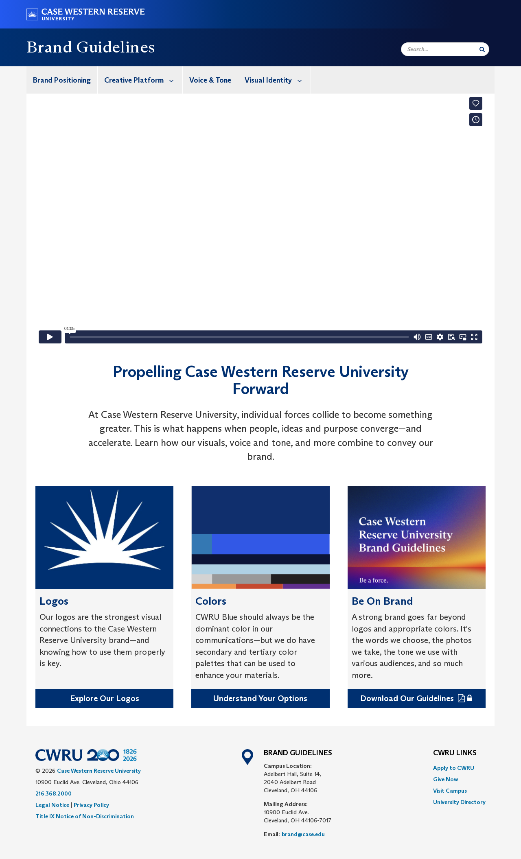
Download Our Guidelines (408, 698)
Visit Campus (450, 790)
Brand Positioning (62, 80)
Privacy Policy (91, 805)
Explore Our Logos (104, 698)
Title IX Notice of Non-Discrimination (84, 816)
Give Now (445, 779)
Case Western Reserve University (99, 770)
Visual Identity (278, 80)
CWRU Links (455, 753)
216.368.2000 (53, 793)
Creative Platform (143, 80)
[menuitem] (62, 80)
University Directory (459, 802)
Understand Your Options (260, 698)
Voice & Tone (210, 80)
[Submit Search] (482, 49)
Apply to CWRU (453, 768)
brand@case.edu (303, 834)
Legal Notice (52, 805)
